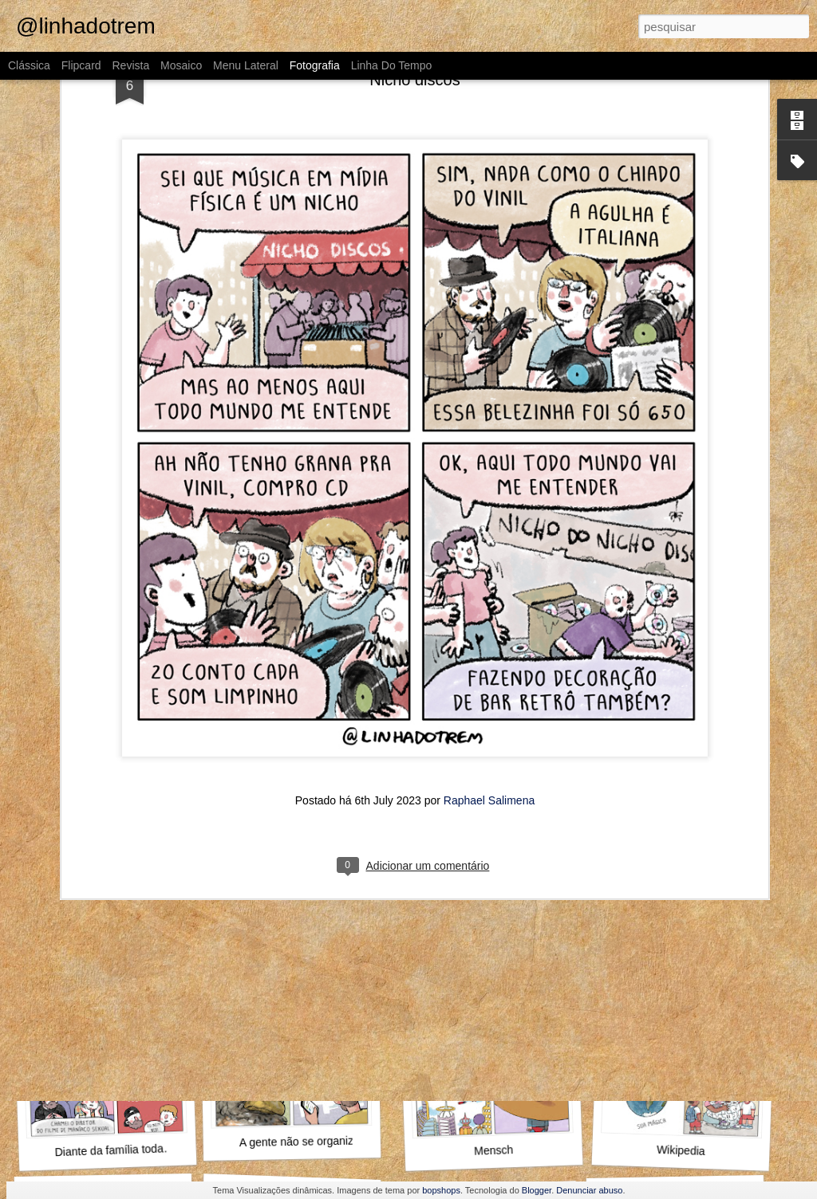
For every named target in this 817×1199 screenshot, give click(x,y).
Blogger (536, 1190)
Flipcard (81, 65)
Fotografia (315, 65)
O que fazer (295, 934)
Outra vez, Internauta (107, 934)
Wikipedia (681, 1150)
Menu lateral (245, 65)
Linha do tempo (391, 65)
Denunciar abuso (589, 1190)
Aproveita (681, 926)
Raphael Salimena (489, 617)
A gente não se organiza (299, 1142)
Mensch (494, 1150)
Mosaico (181, 65)
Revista (130, 65)
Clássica (29, 65)
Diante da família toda (109, 1150)
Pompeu (488, 925)
